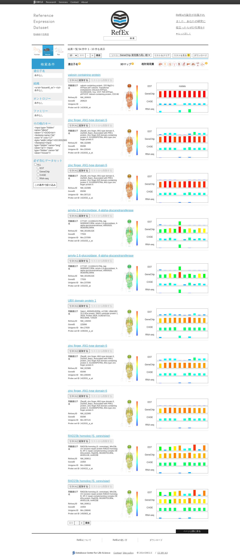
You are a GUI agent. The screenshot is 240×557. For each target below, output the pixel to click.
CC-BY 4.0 (162, 552)
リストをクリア (162, 55)
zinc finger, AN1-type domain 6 (87, 120)
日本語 (45, 34)
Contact (74, 2)
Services (63, 2)
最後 (98, 55)
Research (51, 2)
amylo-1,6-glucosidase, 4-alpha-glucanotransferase (101, 210)
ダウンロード (200, 55)
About (84, 2)
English (37, 34)
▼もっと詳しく (183, 33)
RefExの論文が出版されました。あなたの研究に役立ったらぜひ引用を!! (191, 21)
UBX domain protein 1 (82, 300)
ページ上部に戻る (192, 531)
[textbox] (116, 38)
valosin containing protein (84, 74)
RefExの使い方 (120, 540)
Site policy (128, 552)
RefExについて (84, 540)
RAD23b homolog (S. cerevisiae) (89, 435)
